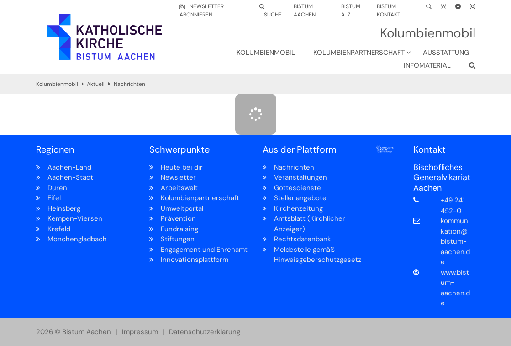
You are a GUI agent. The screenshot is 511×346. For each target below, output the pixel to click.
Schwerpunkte (179, 149)
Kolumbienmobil (266, 52)
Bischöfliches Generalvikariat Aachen (441, 177)
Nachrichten (129, 84)
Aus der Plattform (300, 149)
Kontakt (429, 149)
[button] (356, 54)
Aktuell (96, 84)
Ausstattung (446, 52)
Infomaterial (427, 65)
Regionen (55, 149)
